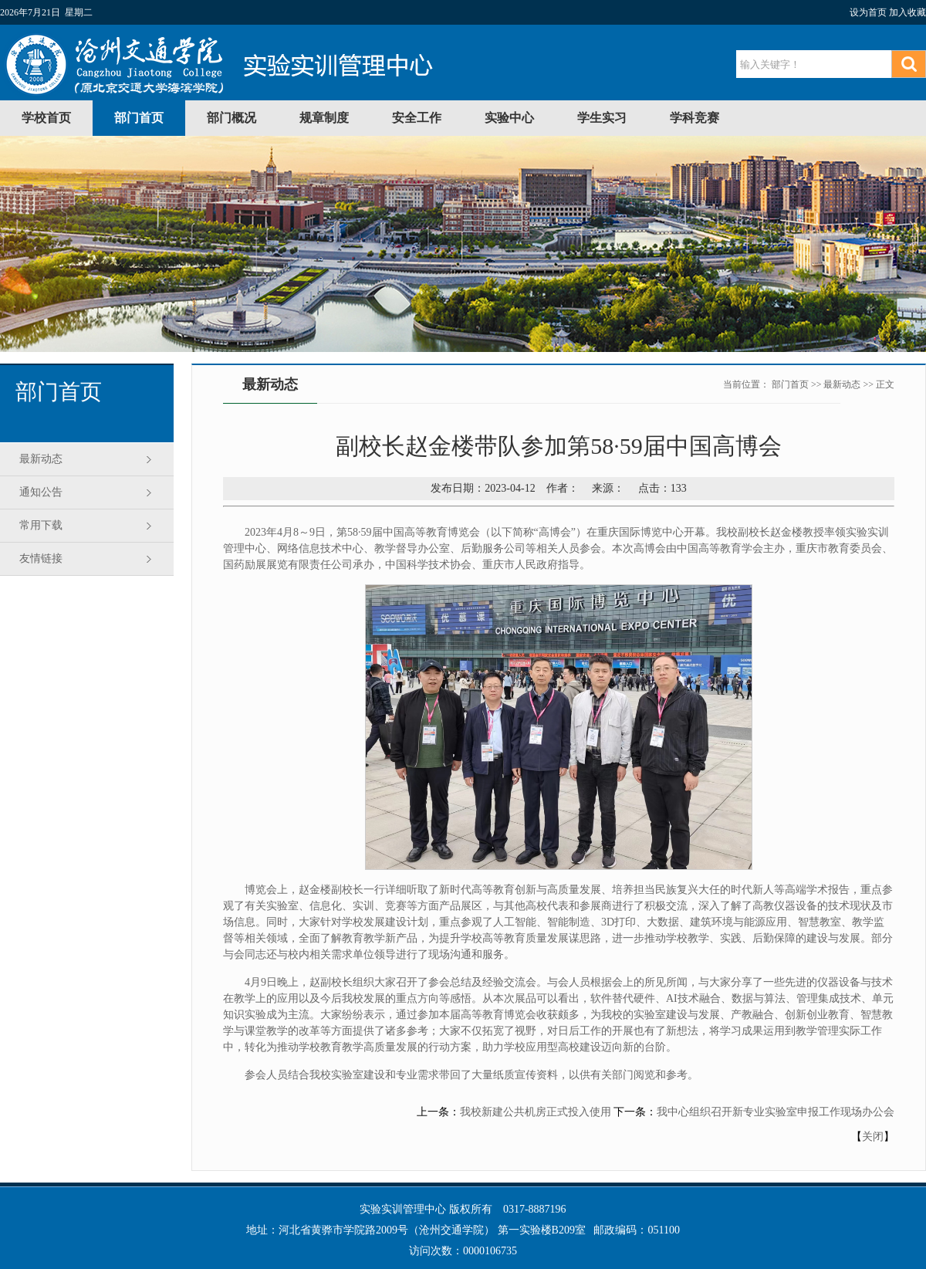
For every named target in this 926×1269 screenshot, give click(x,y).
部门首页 (139, 117)
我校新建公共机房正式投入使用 (535, 1112)
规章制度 (324, 117)
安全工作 (416, 117)
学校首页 (46, 117)
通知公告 (41, 492)
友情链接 (41, 558)
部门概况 (231, 117)
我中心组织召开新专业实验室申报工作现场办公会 (775, 1112)
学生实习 (602, 117)
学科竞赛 (694, 117)
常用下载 (41, 525)
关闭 (873, 1136)
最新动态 (41, 459)
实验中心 (509, 117)
